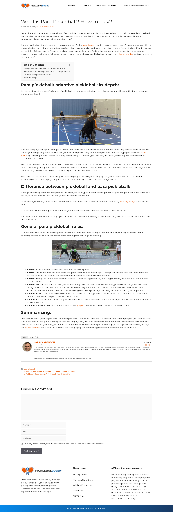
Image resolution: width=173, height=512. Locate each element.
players (81, 305)
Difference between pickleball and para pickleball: (47, 71)
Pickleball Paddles (109, 5)
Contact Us (79, 496)
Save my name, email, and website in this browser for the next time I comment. (64, 444)
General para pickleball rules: (37, 74)
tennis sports (90, 45)
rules (119, 54)
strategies (128, 54)
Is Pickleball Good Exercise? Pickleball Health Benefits (47, 374)
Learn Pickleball (30, 369)
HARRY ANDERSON (44, 342)
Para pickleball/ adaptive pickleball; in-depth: (44, 68)
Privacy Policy (80, 474)
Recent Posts (33, 337)
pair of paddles (32, 327)
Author (24, 337)
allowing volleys (128, 201)
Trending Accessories (138, 5)
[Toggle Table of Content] (68, 65)
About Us (78, 490)
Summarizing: (30, 77)
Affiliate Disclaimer (82, 485)
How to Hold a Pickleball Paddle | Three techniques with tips (49, 371)
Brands (74, 5)
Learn (88, 5)
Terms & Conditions (83, 480)
